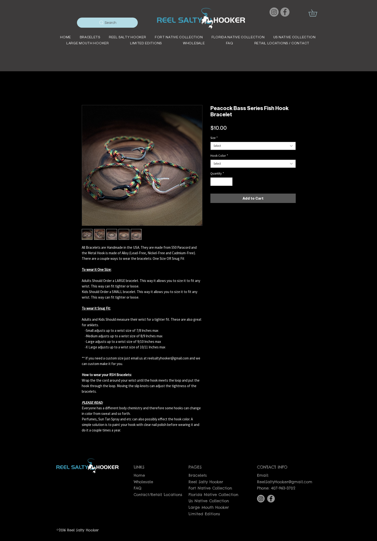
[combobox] (253, 146)
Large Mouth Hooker (208, 507)
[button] (316, 12)
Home (139, 475)
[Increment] (229, 182)
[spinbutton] (221, 182)
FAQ (137, 488)
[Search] (107, 23)
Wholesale (143, 481)
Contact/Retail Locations (158, 494)
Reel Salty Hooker (205, 481)
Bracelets (197, 475)
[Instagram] (274, 12)
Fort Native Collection (210, 488)
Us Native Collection (208, 500)
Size (214, 138)
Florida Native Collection (213, 494)
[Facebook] (284, 12)
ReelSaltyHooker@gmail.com (284, 481)
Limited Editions (204, 513)
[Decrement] (214, 182)
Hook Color (219, 156)
